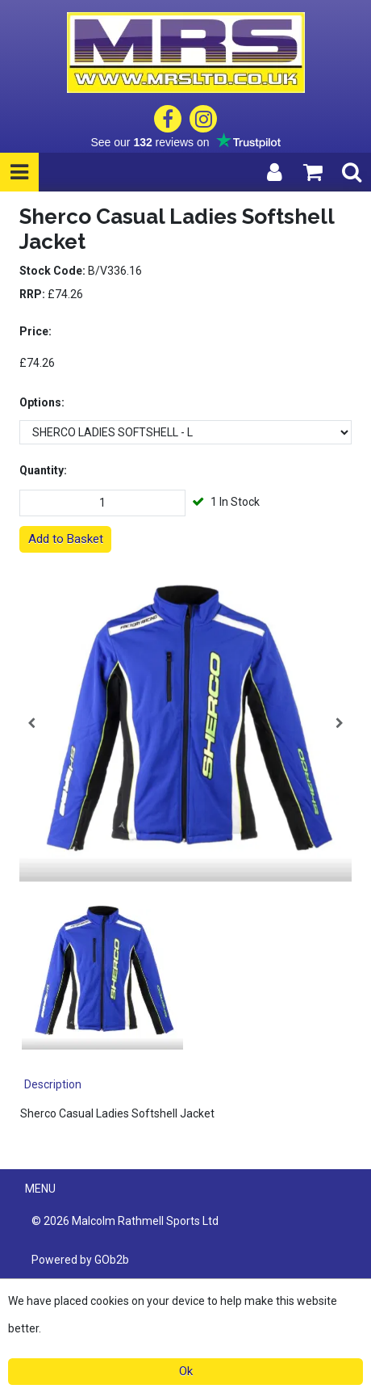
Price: (35, 331)
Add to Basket (65, 539)
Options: (42, 402)
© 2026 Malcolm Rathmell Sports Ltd (125, 1220)
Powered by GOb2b (80, 1259)
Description (52, 1084)
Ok (186, 1371)
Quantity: (43, 470)
